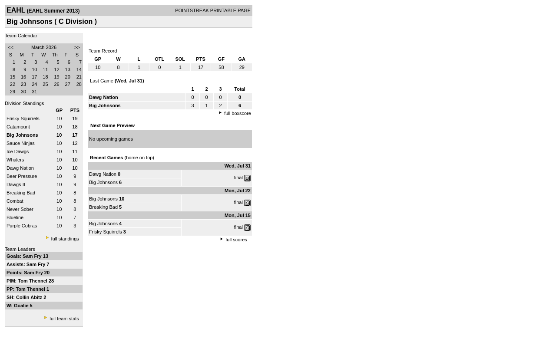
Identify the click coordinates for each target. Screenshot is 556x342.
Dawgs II (16, 184)
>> (77, 47)
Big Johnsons (103, 182)
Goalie (22, 305)
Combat (15, 201)
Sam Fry (33, 256)
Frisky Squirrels (23, 118)
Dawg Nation (20, 168)
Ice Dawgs (18, 151)
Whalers (15, 159)
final (238, 177)
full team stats (64, 318)
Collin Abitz (29, 297)
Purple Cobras (22, 225)
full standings (65, 238)
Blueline (15, 217)
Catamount (18, 126)
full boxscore (237, 113)
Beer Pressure (22, 176)
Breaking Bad (21, 192)
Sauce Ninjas (21, 143)
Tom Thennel (33, 280)
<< (10, 47)
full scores (236, 239)
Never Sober (20, 209)
